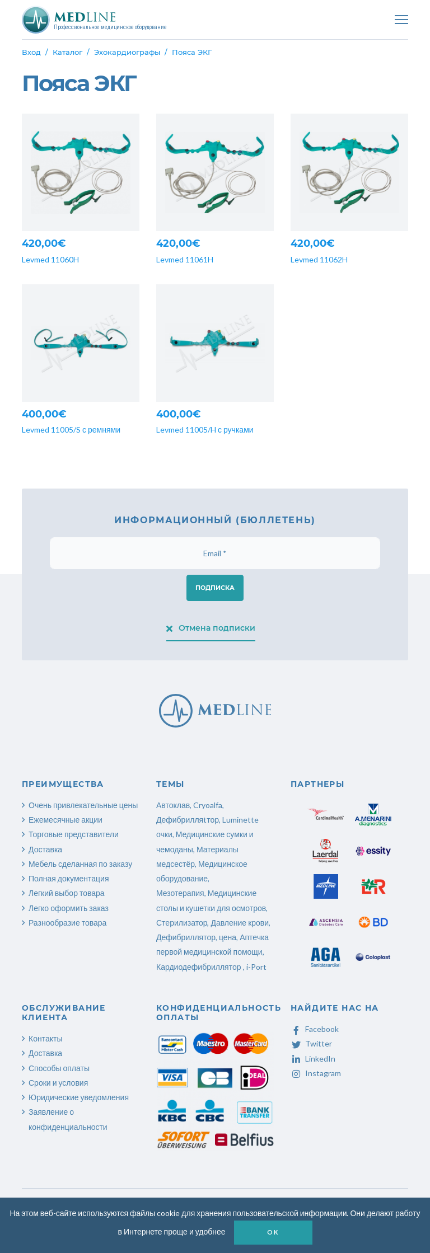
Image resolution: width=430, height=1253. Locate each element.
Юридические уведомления (79, 1097)
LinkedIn (313, 1058)
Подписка (215, 588)
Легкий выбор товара (67, 893)
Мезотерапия (180, 893)
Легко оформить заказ (69, 908)
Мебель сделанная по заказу (80, 864)
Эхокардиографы (127, 52)
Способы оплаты (59, 1068)
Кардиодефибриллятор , (200, 967)
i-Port (256, 967)
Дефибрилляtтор (187, 819)
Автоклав (173, 805)
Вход (31, 52)
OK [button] (272, 1232)
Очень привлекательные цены (83, 805)
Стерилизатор (181, 922)
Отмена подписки (210, 628)
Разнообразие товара (67, 922)
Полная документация (69, 878)
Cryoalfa (207, 805)
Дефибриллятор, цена (196, 937)
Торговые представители (74, 834)
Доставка (45, 849)
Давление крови (240, 922)
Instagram (316, 1073)
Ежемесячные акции (65, 819)
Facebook (315, 1029)
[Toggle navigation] (401, 19)
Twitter (311, 1043)
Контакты (45, 1038)
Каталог (67, 52)
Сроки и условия (58, 1082)
